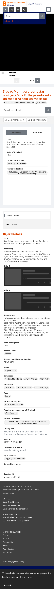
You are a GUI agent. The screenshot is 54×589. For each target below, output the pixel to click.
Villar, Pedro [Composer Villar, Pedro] (45, 379)
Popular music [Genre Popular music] (11, 370)
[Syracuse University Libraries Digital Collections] (27, 3)
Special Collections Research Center (17, 517)
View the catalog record (15, 450)
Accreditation (8, 549)
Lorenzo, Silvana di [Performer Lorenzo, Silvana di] (24, 387)
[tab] (16, 132)
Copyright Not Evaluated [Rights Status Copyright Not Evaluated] (15, 458)
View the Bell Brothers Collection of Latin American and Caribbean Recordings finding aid (25, 432)
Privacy (6, 538)
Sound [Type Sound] (7, 396)
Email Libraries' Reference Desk (15, 509)
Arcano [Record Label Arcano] (8, 354)
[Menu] (48, 9)
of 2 (32, 80)
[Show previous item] (16, 80)
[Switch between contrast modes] (24, 9)
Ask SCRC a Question (11, 505)
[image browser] (11, 74)
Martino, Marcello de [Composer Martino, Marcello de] (13, 379)
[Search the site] (22, 16)
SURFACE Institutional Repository (16, 521)
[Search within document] (48, 110)
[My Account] (18, 9)
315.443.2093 (8, 493)
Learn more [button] (26, 577)
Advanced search (11, 21)
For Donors (7, 552)
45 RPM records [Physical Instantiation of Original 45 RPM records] (11, 413)
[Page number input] (24, 80)
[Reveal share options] (11, 9)
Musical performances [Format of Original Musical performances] (17, 163)
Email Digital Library (11, 502)
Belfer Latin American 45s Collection (19, 102)
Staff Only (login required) (13, 561)
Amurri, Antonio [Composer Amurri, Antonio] (30, 379)
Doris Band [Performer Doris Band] (9, 387)
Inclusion (6, 545)
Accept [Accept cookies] (7, 585)
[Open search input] (5, 9)
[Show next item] (37, 80)
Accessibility (8, 542)
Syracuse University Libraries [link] (17, 486)
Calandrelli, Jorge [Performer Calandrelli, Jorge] (41, 387)
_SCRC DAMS (41, 102)
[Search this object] (24, 110)
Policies (6, 535)
